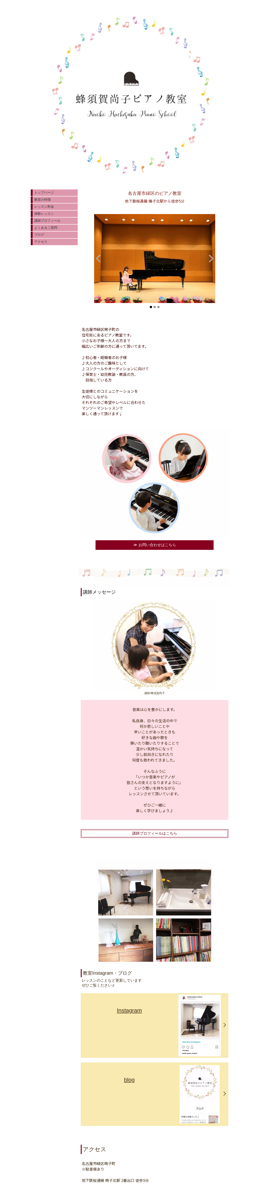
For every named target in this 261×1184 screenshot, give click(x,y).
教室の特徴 (42, 199)
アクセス (40, 242)
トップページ (44, 192)
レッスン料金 (44, 206)
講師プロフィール (47, 220)
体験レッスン (44, 213)
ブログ (39, 235)
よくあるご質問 (45, 227)
